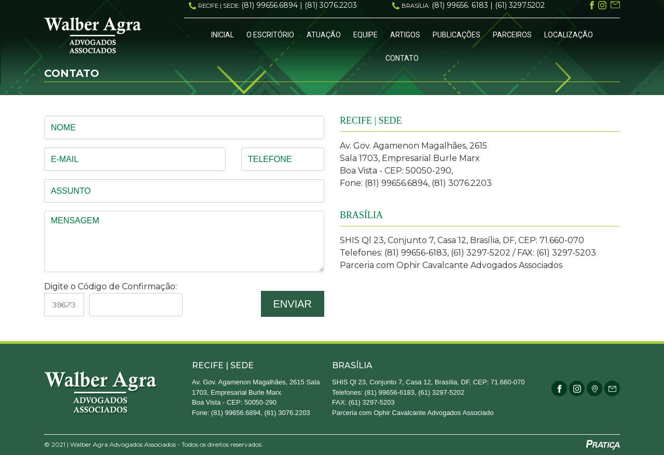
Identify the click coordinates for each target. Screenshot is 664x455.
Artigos (405, 35)
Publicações (456, 35)
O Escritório (270, 35)
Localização (568, 35)
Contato (402, 58)
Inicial (222, 35)
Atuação (324, 35)
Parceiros (512, 35)
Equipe (365, 35)
